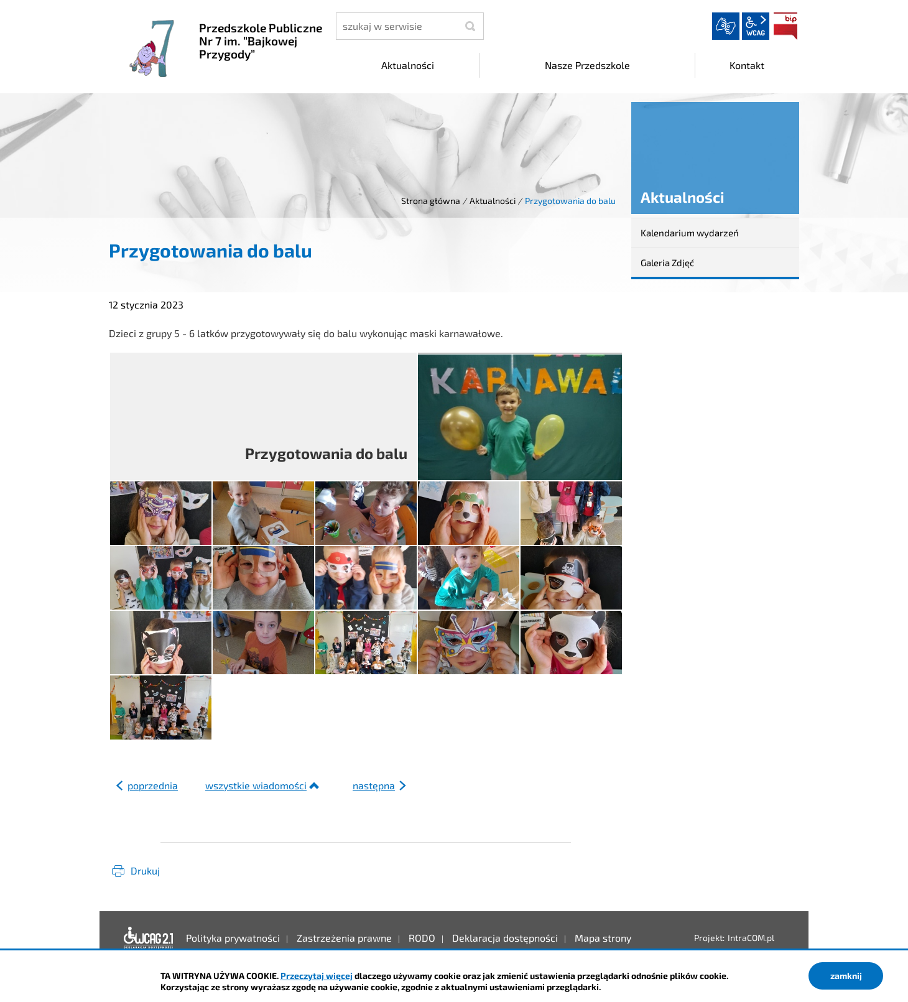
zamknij (846, 975)
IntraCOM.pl (751, 937)
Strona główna (430, 200)
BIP (785, 26)
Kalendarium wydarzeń (690, 232)
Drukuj (145, 870)
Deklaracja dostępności (149, 938)
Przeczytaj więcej (316, 975)
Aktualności (493, 200)
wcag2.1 (755, 26)
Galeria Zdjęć (667, 262)
